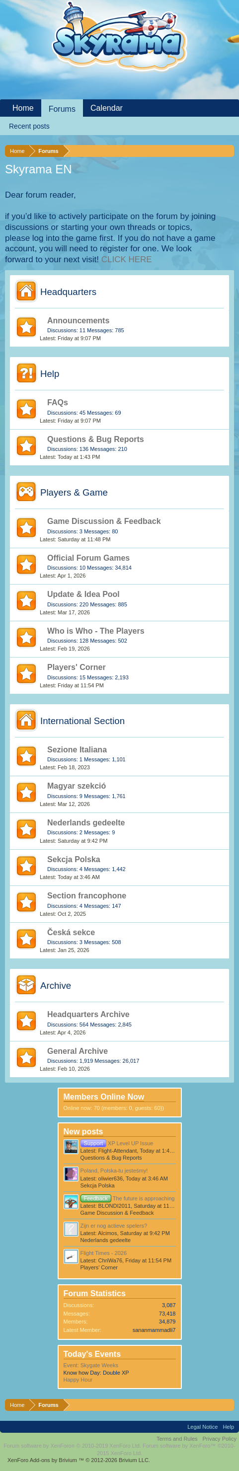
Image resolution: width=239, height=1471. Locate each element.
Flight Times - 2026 (103, 1253)
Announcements (78, 320)
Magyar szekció (76, 786)
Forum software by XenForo (72, 1446)
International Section (82, 721)
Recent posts (29, 126)
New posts (83, 1131)
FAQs (57, 402)
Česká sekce (71, 932)
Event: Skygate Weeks (91, 1365)
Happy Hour (78, 1380)
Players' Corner (76, 667)
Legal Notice (202, 1427)
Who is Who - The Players (96, 631)
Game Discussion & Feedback (104, 521)
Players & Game (74, 492)
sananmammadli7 (154, 1330)
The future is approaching (127, 1198)
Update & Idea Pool (83, 594)
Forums (62, 109)
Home (23, 108)
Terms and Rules (177, 1439)
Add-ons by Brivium (78, 1460)
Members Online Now (104, 1097)
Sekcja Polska (73, 859)
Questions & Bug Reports (95, 439)
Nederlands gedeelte (86, 822)
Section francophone (86, 895)
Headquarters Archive (88, 1014)
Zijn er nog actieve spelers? (114, 1226)
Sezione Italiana (77, 749)
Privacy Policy (220, 1439)
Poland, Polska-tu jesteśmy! (114, 1171)
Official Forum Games (88, 558)
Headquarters (68, 292)
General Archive (77, 1051)
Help (49, 373)
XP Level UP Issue (117, 1143)
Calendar (106, 108)
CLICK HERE (126, 259)
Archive (55, 985)
